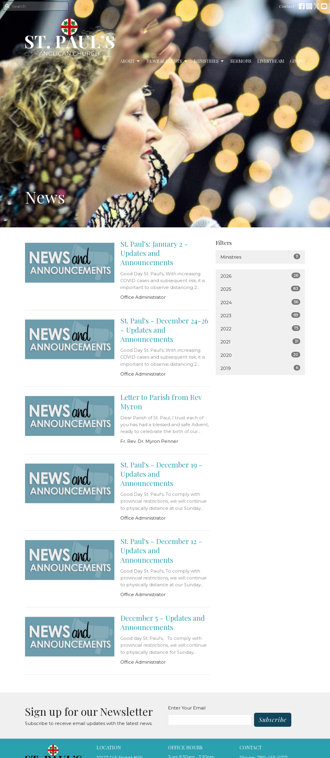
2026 (260, 276)
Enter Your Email (187, 708)
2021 (260, 341)
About (130, 61)
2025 (260, 289)
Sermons (241, 61)
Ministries (209, 61)
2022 (260, 328)
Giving (297, 61)
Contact (286, 6)
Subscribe (273, 719)
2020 (260, 355)
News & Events (167, 61)
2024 (260, 302)
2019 (260, 368)
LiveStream (270, 61)
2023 (260, 315)
